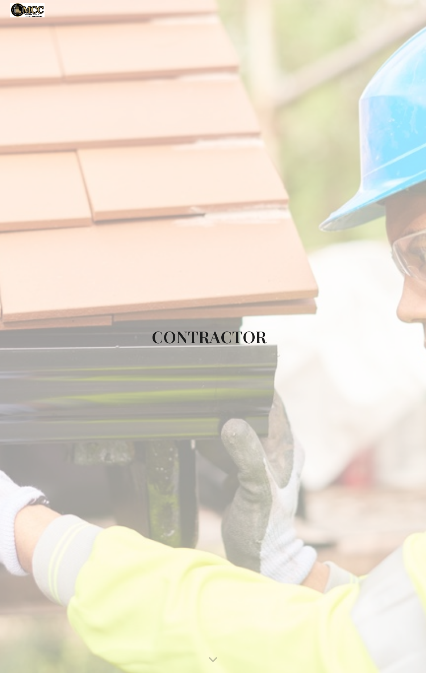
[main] (213, 336)
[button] (213, 660)
